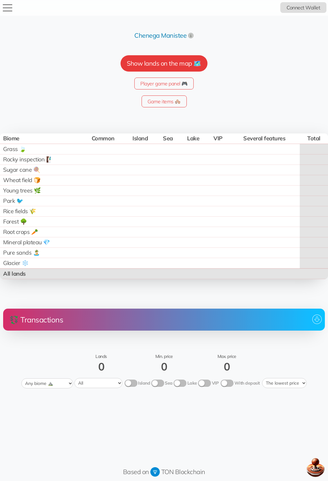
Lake (192, 383)
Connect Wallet (303, 7)
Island (144, 383)
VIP (215, 383)
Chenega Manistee (160, 35)
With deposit (247, 383)
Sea (169, 383)
